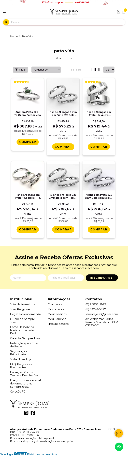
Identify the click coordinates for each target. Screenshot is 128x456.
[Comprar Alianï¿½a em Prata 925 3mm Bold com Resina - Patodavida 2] (99, 229)
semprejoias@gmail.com (101, 314)
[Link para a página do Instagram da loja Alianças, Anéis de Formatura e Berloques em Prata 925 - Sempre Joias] (26, 412)
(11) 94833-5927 (95, 304)
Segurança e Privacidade (18, 353)
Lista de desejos (58, 323)
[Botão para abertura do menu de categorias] (4, 11)
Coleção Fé (17, 391)
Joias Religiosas (20, 309)
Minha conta (56, 309)
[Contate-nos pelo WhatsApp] (119, 447)
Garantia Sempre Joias (25, 338)
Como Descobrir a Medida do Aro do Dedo (22, 330)
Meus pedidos (57, 314)
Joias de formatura (22, 304)
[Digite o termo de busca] (68, 22)
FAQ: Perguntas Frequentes (21, 366)
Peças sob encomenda (25, 314)
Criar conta (55, 304)
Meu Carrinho (57, 319)
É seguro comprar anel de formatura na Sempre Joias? (25, 383)
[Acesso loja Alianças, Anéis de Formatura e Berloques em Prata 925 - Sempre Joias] (118, 11)
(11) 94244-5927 (95, 309)
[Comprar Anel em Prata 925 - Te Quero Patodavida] (28, 142)
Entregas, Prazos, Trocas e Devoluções (24, 374)
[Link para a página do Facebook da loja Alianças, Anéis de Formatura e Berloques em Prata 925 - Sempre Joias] (32, 412)
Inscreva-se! (102, 277)
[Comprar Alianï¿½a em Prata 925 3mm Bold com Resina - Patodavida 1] (63, 229)
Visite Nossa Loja (21, 359)
